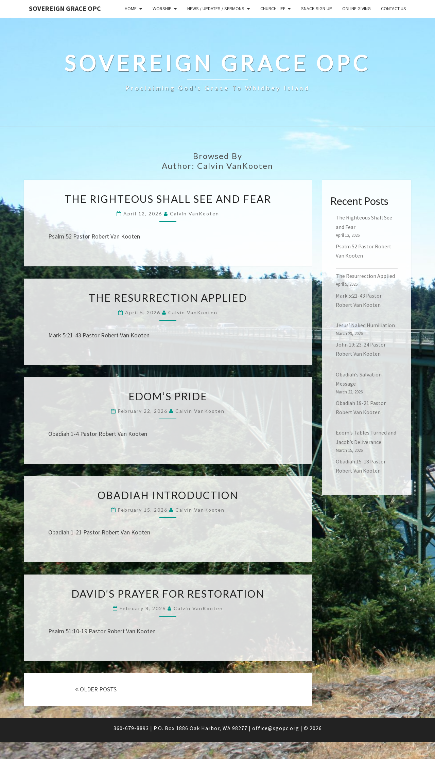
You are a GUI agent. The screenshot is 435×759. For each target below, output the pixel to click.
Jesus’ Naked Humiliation (365, 325)
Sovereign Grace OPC (65, 8)
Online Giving (356, 8)
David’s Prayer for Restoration (167, 593)
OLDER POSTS (96, 689)
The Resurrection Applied (168, 298)
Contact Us (393, 8)
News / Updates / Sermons (215, 8)
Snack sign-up (316, 8)
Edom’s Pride (167, 396)
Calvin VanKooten (194, 213)
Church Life (272, 8)
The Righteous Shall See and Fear (168, 199)
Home (131, 8)
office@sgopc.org (275, 728)
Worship (162, 8)
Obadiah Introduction (168, 495)
